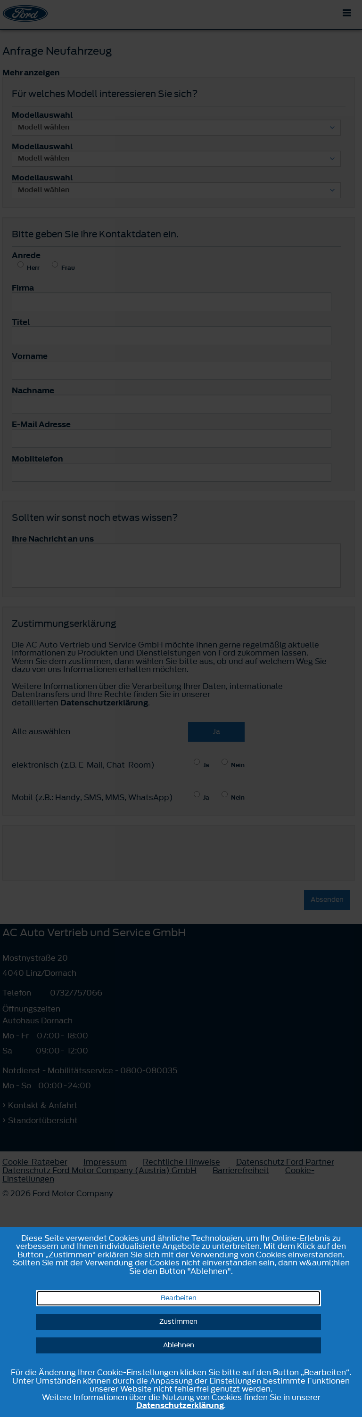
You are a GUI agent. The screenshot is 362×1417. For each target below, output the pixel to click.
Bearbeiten (179, 1298)
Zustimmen (178, 1322)
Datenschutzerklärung (180, 1405)
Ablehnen (178, 1345)
